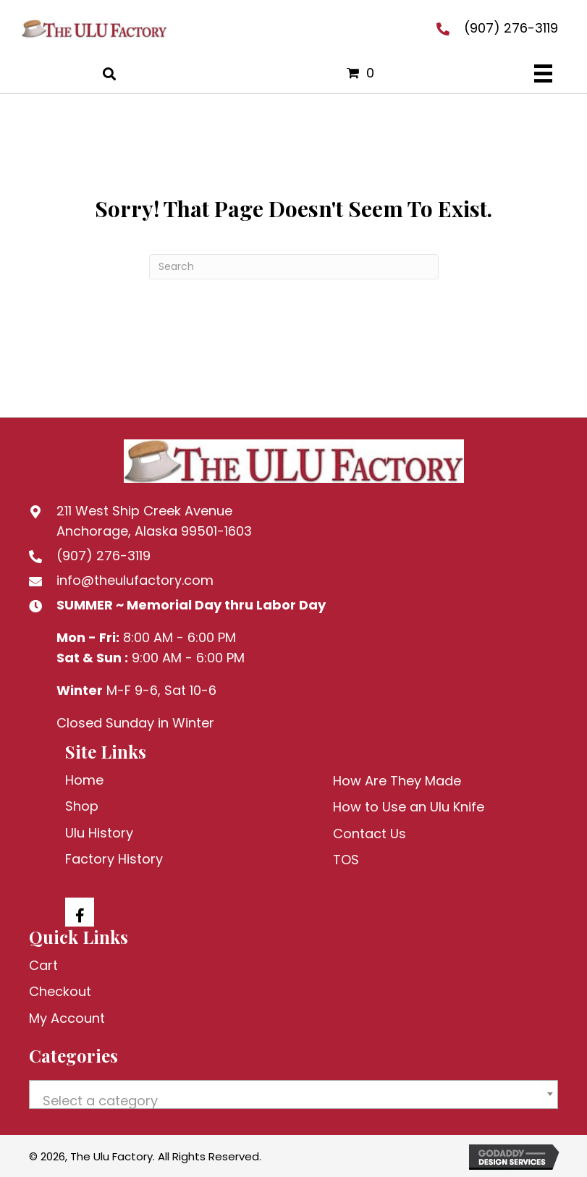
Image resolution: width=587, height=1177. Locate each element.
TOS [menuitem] (346, 860)
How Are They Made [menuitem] (397, 781)
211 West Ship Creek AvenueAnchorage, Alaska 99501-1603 (154, 521)
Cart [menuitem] (43, 965)
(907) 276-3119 (511, 28)
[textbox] (293, 1101)
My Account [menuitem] (67, 1018)
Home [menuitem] (84, 780)
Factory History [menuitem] (114, 859)
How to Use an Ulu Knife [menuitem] (408, 807)
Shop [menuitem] (81, 806)
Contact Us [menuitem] (369, 833)
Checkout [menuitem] (60, 991)
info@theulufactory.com (135, 580)
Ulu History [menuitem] (99, 833)
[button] (79, 912)
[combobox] (293, 1094)
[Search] (294, 266)
